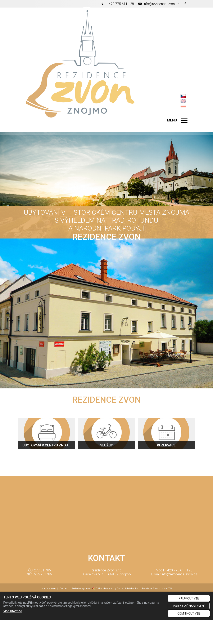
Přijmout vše (189, 598)
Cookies (64, 588)
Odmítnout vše (188, 613)
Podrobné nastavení (188, 606)
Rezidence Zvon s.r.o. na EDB (157, 588)
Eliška (97, 588)
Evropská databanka (127, 588)
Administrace (48, 588)
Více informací (12, 611)
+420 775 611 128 (120, 4)
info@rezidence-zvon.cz (161, 4)
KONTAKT (106, 558)
